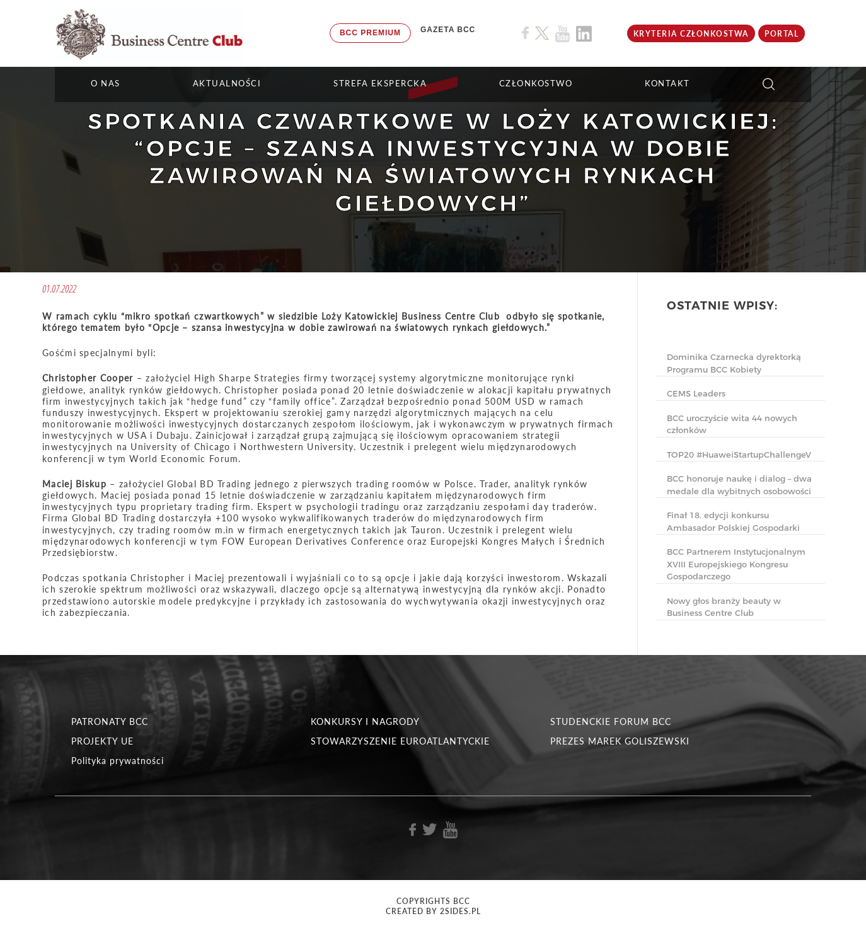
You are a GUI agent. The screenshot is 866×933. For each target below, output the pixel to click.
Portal (782, 33)
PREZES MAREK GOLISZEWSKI (620, 741)
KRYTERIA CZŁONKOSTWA (691, 33)
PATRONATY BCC (109, 721)
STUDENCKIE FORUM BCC (610, 721)
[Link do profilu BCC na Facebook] (525, 33)
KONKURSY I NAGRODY (365, 721)
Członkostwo (536, 83)
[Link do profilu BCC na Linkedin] (584, 34)
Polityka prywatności (117, 760)
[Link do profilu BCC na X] (542, 33)
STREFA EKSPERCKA (380, 83)
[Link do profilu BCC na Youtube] (562, 33)
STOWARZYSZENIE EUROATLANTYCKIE (400, 741)
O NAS (105, 83)
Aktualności (227, 83)
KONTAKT (667, 83)
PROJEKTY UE (102, 741)
